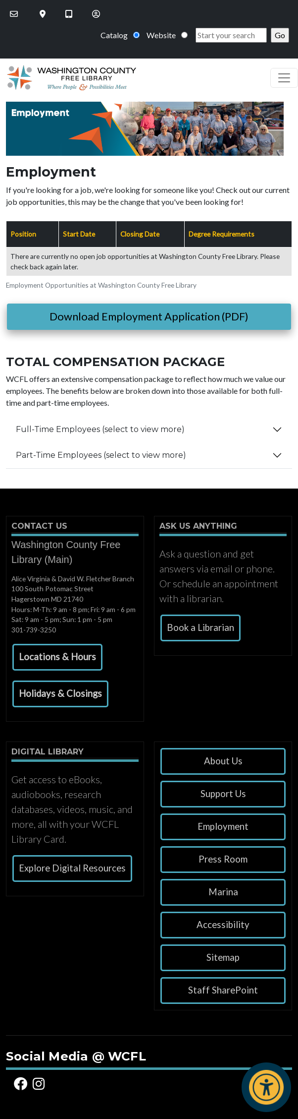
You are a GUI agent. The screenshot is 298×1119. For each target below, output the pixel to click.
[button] (57, 657)
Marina (223, 891)
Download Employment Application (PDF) (149, 316)
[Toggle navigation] (284, 78)
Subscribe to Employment (10, 485)
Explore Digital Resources (72, 868)
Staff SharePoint (223, 990)
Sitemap (223, 957)
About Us (223, 760)
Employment (223, 826)
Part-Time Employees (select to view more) (101, 455)
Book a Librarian (200, 627)
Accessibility (223, 924)
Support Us (223, 793)
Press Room (223, 859)
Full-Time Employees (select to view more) (100, 429)
